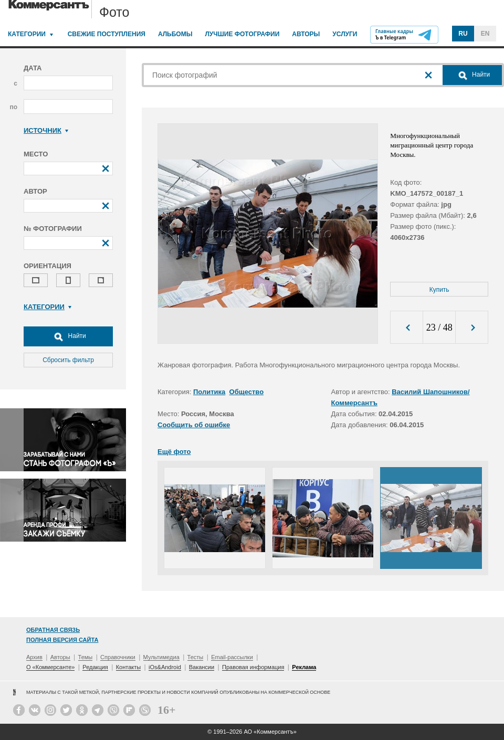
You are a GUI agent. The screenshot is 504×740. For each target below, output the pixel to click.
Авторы (306, 34)
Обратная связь (53, 630)
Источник (46, 130)
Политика (209, 392)
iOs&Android (165, 667)
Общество (246, 392)
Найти (68, 336)
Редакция (95, 667)
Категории (27, 34)
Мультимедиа (161, 657)
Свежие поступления (106, 34)
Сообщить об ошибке (194, 425)
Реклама (304, 667)
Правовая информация (253, 667)
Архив (34, 657)
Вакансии (202, 667)
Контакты (128, 667)
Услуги (344, 34)
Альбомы (175, 34)
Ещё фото (174, 452)
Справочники (117, 657)
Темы (85, 657)
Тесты (195, 657)
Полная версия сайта (62, 640)
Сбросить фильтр (68, 360)
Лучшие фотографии (242, 34)
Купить (439, 289)
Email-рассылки (232, 657)
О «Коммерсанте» (50, 667)
